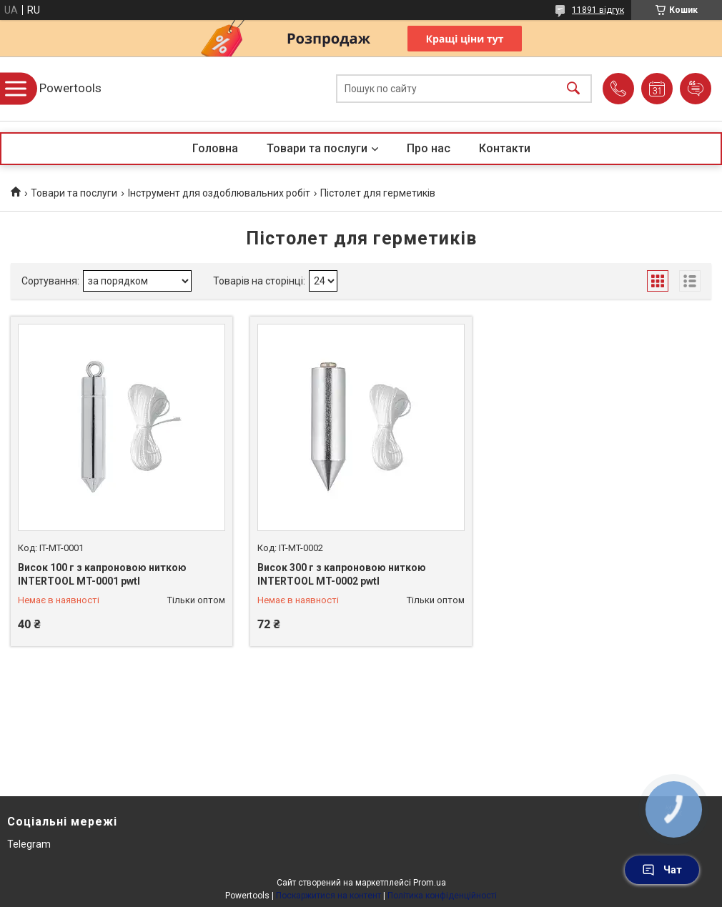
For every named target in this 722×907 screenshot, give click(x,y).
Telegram (29, 844)
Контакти (504, 148)
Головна (215, 148)
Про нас (428, 148)
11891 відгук (598, 10)
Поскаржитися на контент (328, 896)
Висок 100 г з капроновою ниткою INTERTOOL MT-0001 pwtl (102, 575)
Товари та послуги (317, 148)
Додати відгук (695, 88)
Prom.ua (429, 883)
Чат (662, 869)
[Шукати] (573, 89)
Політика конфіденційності (442, 896)
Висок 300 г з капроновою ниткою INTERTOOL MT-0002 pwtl (341, 575)
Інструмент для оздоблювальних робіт (219, 193)
